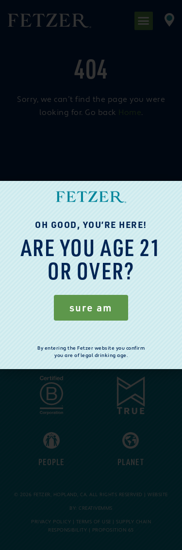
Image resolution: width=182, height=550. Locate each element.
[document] (91, 275)
